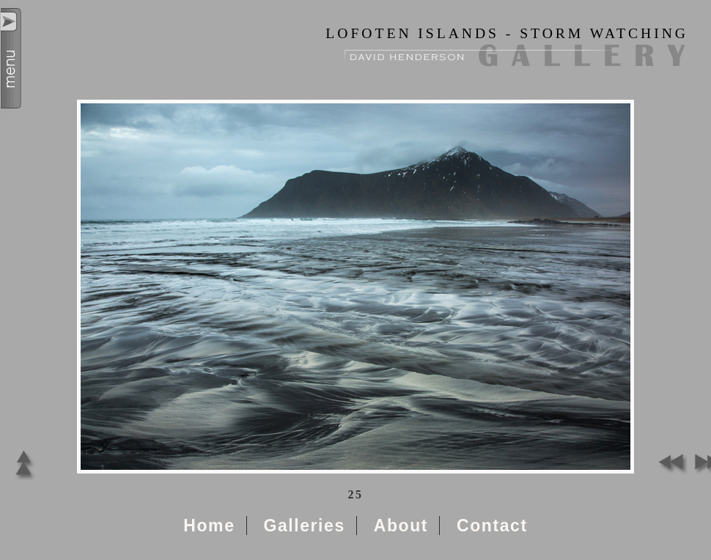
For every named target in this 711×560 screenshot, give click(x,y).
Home (209, 525)
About (401, 525)
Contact (492, 525)
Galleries (304, 525)
